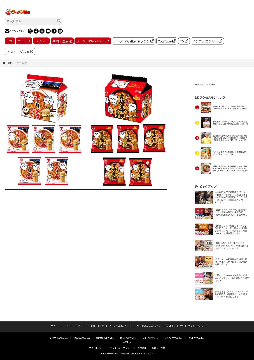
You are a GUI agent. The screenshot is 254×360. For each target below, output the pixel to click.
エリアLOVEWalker (59, 338)
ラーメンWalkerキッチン (134, 41)
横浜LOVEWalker (82, 338)
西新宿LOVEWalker (105, 338)
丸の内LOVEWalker (173, 338)
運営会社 (142, 347)
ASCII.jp (127, 341)
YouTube (167, 41)
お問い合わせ (158, 347)
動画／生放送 (62, 41)
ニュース (24, 41)
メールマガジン (15, 31)
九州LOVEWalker (150, 338)
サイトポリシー (96, 347)
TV (184, 41)
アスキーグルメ (20, 51)
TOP (10, 41)
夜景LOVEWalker (128, 338)
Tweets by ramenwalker (205, 84)
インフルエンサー (207, 41)
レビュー (41, 41)
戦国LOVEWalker (196, 338)
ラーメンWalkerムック (92, 41)
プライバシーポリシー (121, 347)
